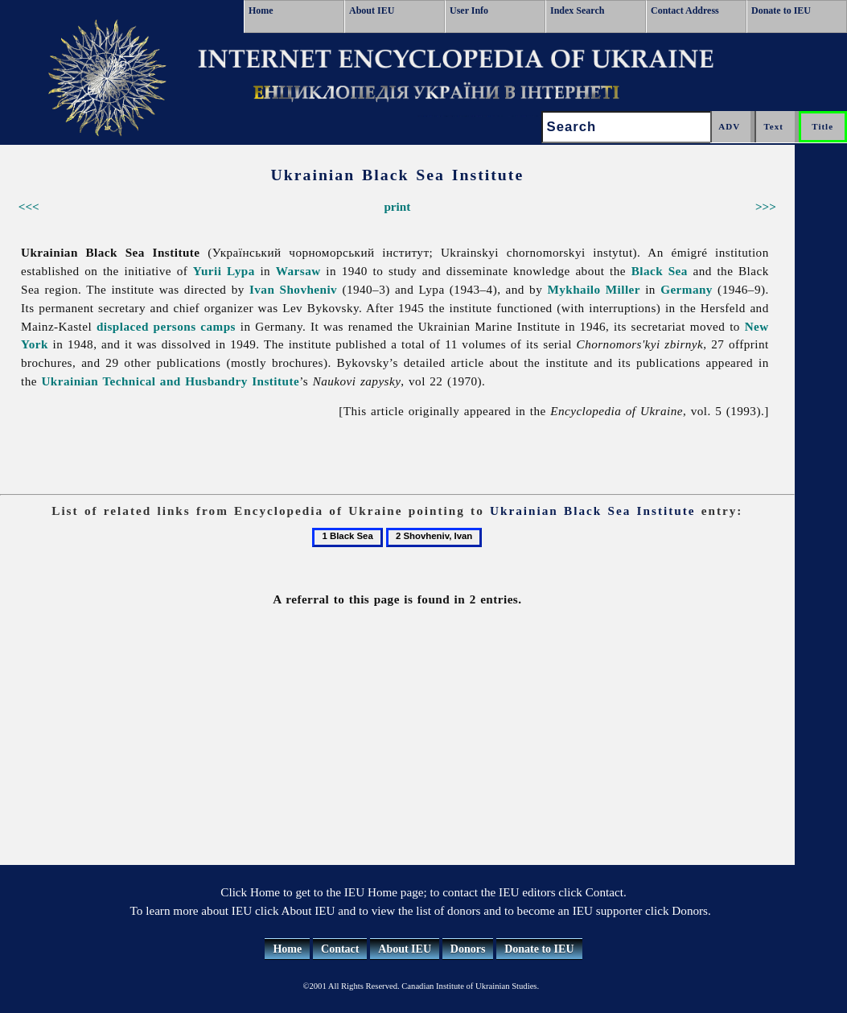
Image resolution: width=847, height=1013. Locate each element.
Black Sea (659, 271)
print (397, 206)
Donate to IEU (781, 10)
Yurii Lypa (224, 271)
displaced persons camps (166, 326)
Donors (468, 949)
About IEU (371, 10)
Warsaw (298, 271)
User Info (469, 10)
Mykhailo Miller (593, 289)
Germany (686, 289)
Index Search (577, 10)
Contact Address (685, 10)
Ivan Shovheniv (293, 289)
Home (261, 10)
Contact (340, 949)
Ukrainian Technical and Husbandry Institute (170, 381)
